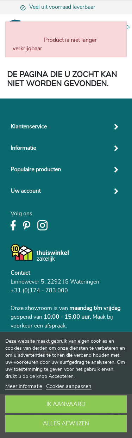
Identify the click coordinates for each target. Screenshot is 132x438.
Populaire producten (36, 169)
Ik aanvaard (66, 404)
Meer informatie (23, 386)
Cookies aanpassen (69, 386)
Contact (20, 273)
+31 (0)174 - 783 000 (39, 290)
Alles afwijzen (66, 423)
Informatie (23, 148)
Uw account (25, 191)
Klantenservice (29, 126)
